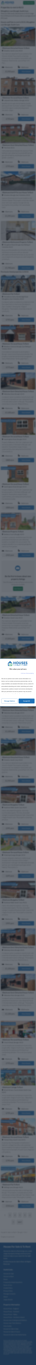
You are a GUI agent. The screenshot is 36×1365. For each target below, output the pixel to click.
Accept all (26, 701)
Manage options (9, 701)
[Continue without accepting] (27, 673)
